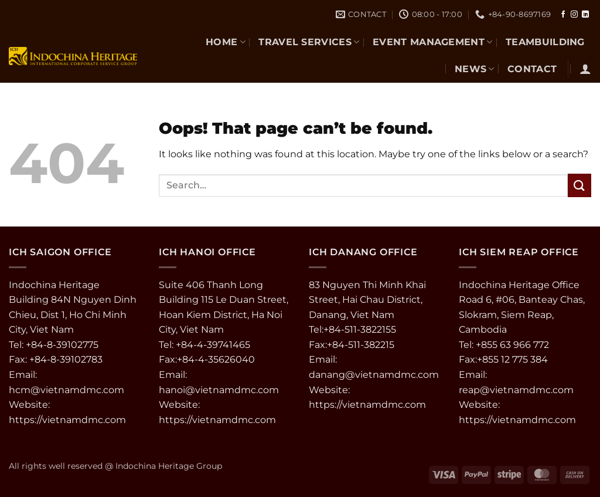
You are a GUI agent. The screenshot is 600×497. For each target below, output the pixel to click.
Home (226, 42)
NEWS (475, 69)
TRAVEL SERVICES (308, 42)
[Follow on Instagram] (574, 15)
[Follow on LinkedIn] (585, 15)
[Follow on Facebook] (563, 15)
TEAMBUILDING (545, 42)
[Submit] (579, 185)
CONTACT (532, 69)
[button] (585, 69)
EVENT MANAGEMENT (433, 42)
